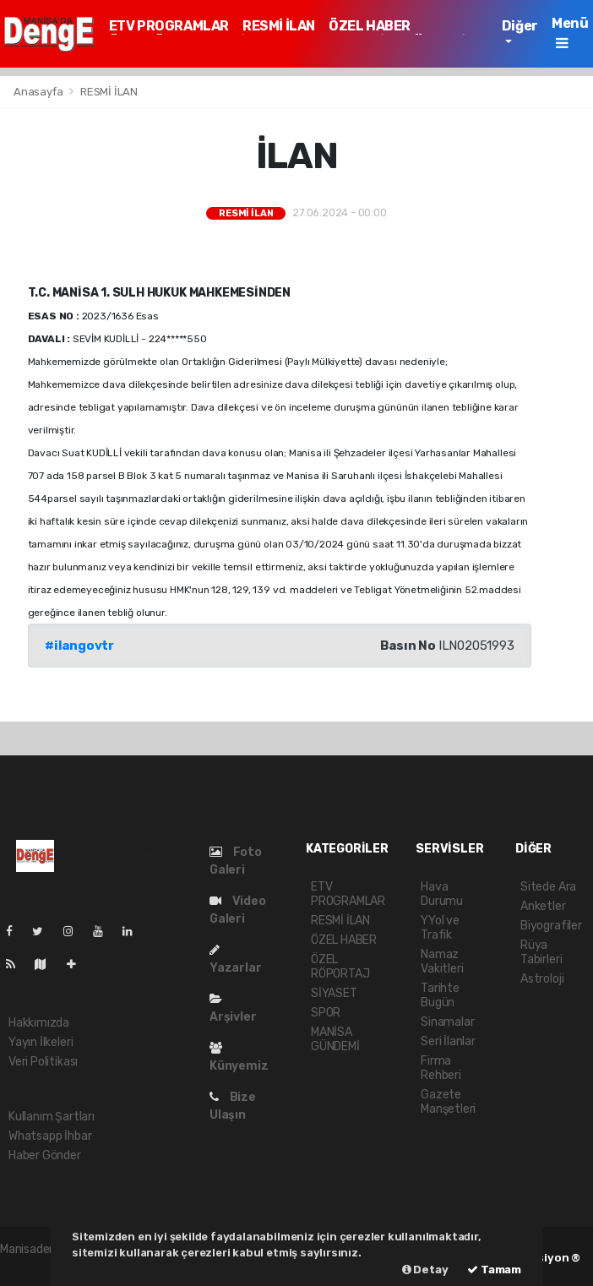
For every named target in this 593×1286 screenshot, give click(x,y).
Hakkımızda (38, 1023)
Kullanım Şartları (51, 1116)
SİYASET (334, 993)
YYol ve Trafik (440, 927)
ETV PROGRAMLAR (169, 26)
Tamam (494, 1269)
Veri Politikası (43, 1061)
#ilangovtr (79, 645)
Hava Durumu (442, 894)
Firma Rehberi (441, 1068)
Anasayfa (39, 91)
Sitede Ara (548, 887)
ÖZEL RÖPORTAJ (340, 966)
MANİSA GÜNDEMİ (335, 1039)
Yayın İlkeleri (40, 1042)
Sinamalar (447, 1022)
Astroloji (541, 979)
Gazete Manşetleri (448, 1101)
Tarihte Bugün (440, 995)
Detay (425, 1269)
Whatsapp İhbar (49, 1136)
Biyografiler (551, 925)
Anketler (542, 906)
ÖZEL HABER (370, 26)
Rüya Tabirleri (541, 952)
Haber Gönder (44, 1155)
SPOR (325, 1012)
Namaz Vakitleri (442, 961)
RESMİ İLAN (278, 26)
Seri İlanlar (448, 1041)
